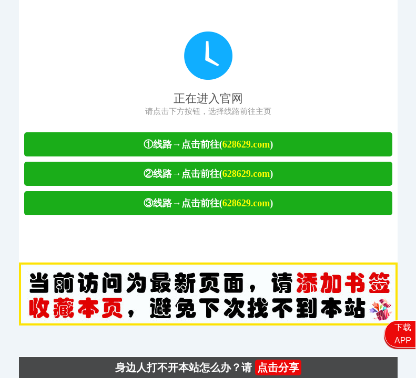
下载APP (402, 334)
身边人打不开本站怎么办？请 (208, 367)
